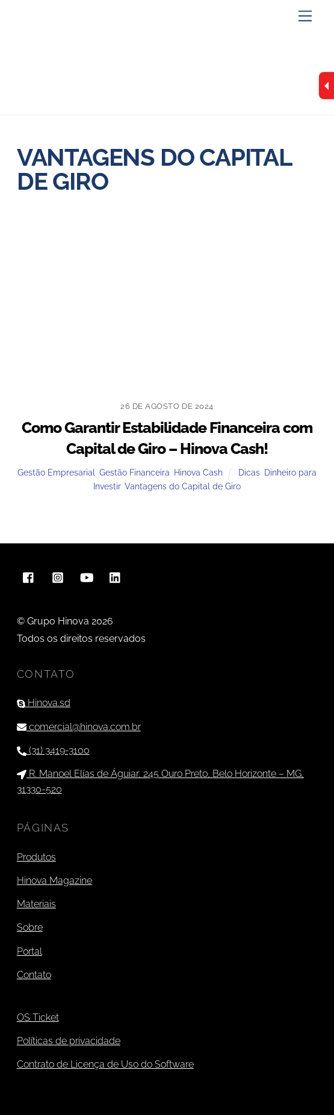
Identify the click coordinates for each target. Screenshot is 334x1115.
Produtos (36, 857)
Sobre (30, 927)
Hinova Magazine (54, 880)
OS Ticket (38, 1017)
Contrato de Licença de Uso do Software (105, 1064)
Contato (34, 975)
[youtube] (87, 576)
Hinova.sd (43, 703)
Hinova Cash (198, 472)
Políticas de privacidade (68, 1041)
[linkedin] (116, 576)
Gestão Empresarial (56, 472)
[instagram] (58, 576)
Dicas (249, 472)
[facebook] (29, 576)
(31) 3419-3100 (53, 750)
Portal (29, 951)
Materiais (36, 904)
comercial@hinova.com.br (79, 727)
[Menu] (305, 16)
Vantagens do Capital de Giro (183, 486)
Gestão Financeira (134, 472)
